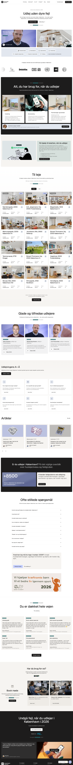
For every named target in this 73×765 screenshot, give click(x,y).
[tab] (33, 189)
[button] (30, 2)
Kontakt (48, 1)
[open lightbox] (18, 38)
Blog (45, 1)
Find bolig (25, 1)
